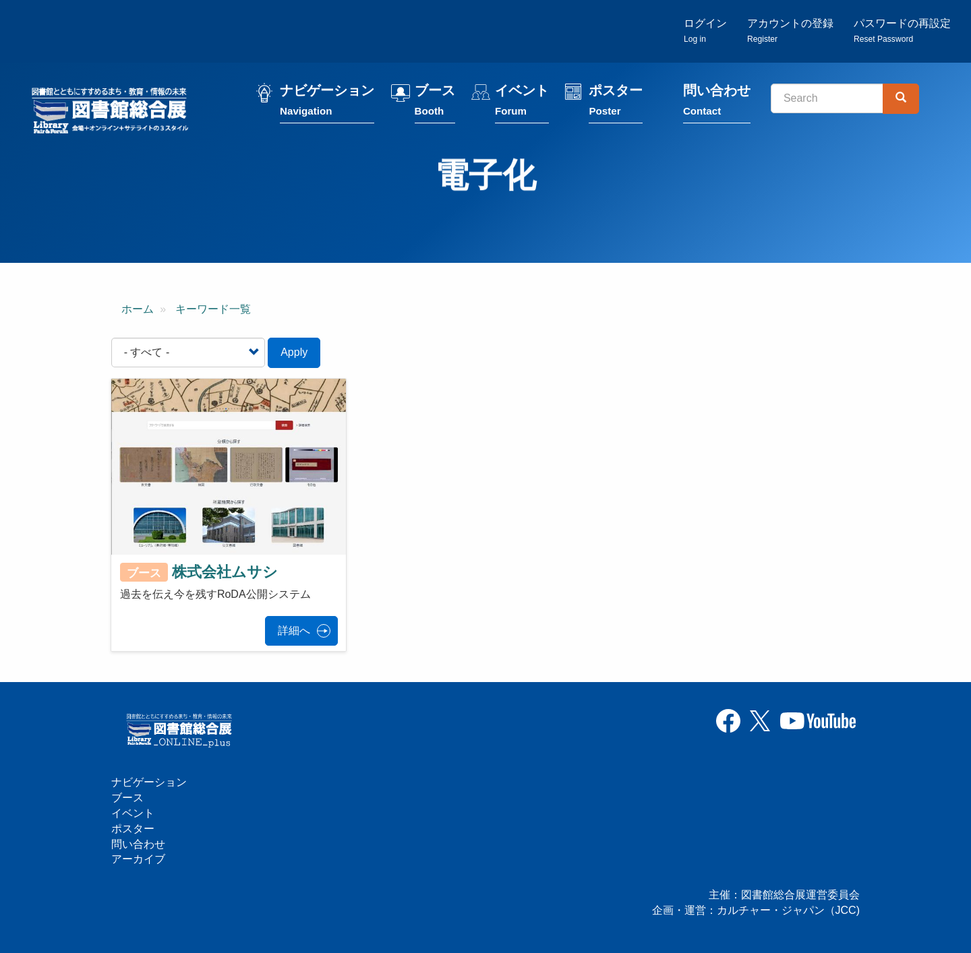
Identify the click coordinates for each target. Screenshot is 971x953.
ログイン (705, 31)
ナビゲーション (327, 103)
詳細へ (294, 630)
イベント (522, 103)
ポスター (616, 103)
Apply (294, 352)
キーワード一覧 (213, 309)
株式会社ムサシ (225, 571)
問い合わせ (717, 103)
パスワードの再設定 (902, 31)
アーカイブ (138, 859)
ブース (435, 103)
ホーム (137, 309)
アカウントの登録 (790, 31)
